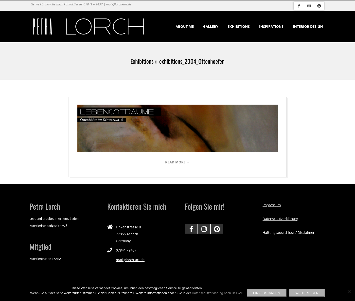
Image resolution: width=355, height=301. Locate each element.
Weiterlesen (306, 293)
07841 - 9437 (126, 250)
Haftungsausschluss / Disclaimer (289, 232)
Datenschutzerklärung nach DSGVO (217, 293)
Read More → (177, 162)
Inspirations (271, 26)
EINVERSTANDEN (266, 293)
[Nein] (348, 291)
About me (185, 26)
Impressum (272, 205)
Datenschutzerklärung (280, 218)
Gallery (210, 26)
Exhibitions (239, 26)
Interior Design (308, 26)
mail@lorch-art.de (130, 259)
